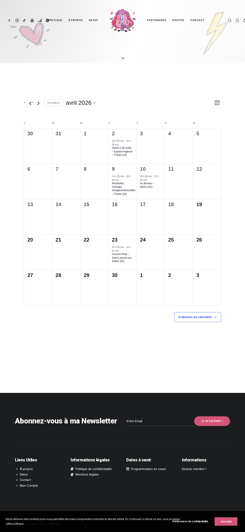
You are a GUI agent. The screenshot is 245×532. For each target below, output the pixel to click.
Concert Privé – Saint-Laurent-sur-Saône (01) (122, 258)
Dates (93, 20)
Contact (197, 20)
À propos (75, 20)
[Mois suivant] (38, 103)
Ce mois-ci (53, 102)
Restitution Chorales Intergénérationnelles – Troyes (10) (124, 188)
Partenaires (156, 20)
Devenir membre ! (194, 469)
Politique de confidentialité (93, 469)
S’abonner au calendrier (195, 317)
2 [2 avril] (113, 133)
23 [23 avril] (115, 240)
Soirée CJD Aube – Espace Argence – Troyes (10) (122, 151)
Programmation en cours (148, 469)
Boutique (55, 20)
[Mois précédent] (30, 103)
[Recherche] (231, 20)
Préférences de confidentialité (190, 523)
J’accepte (226, 523)
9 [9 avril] (113, 169)
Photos (178, 20)
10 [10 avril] (143, 169)
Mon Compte (29, 485)
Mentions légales (87, 474)
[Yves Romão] (123, 20)
